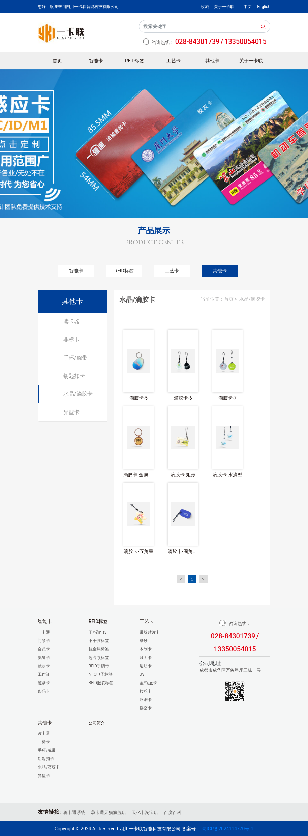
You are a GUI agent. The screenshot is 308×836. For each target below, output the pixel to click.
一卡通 (44, 632)
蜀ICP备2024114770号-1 (227, 828)
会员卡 (44, 649)
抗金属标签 (99, 649)
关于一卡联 (224, 6)
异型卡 (71, 412)
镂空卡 (146, 708)
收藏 (205, 6)
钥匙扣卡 (74, 376)
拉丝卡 (146, 691)
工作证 (44, 674)
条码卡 (44, 691)
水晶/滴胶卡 (78, 394)
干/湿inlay (98, 632)
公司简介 (97, 723)
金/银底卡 (148, 682)
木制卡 (146, 649)
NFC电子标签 (101, 674)
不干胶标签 (99, 640)
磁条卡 (44, 682)
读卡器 (71, 321)
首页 (57, 60)
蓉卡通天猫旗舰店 (108, 812)
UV (142, 674)
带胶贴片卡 (150, 632)
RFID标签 (134, 60)
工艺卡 (173, 60)
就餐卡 (44, 657)
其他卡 (212, 60)
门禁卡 (44, 640)
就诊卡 (44, 666)
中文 (248, 6)
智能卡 (96, 60)
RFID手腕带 (99, 666)
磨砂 (144, 640)
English (263, 6)
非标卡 (71, 339)
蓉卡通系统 (74, 812)
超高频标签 (99, 657)
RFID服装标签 (101, 682)
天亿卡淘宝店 (145, 812)
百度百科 (172, 812)
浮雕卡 (146, 699)
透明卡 (146, 666)
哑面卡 (146, 657)
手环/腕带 (75, 358)
